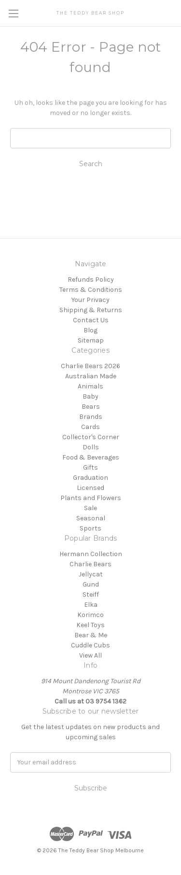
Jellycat (91, 574)
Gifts (90, 467)
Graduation (90, 477)
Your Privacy (90, 300)
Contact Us (91, 320)
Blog (90, 330)
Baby (90, 396)
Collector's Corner (90, 437)
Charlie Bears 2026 (90, 366)
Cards (90, 427)
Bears (91, 406)
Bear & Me (90, 635)
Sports (90, 528)
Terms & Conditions (90, 290)
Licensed (90, 488)
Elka (90, 605)
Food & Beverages (90, 457)
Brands (90, 417)
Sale (90, 508)
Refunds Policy (91, 279)
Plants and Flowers (90, 498)
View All (90, 655)
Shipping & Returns (90, 310)
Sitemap (91, 340)
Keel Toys (90, 625)
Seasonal (90, 518)
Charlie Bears (90, 564)
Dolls (91, 447)
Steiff (91, 594)
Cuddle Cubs (90, 645)
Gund (91, 584)
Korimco (90, 615)
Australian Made (90, 376)
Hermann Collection (90, 554)
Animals (90, 386)
